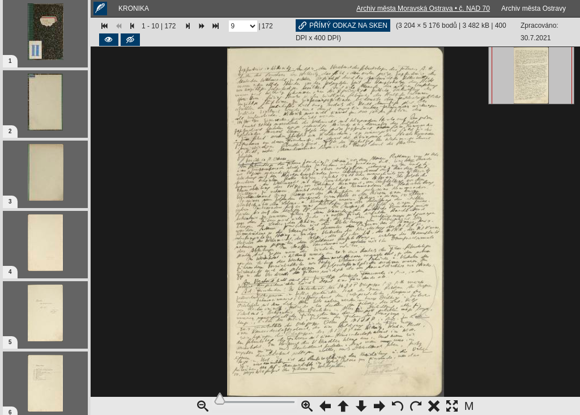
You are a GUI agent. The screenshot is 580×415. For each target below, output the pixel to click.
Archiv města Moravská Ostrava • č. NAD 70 (423, 8)
